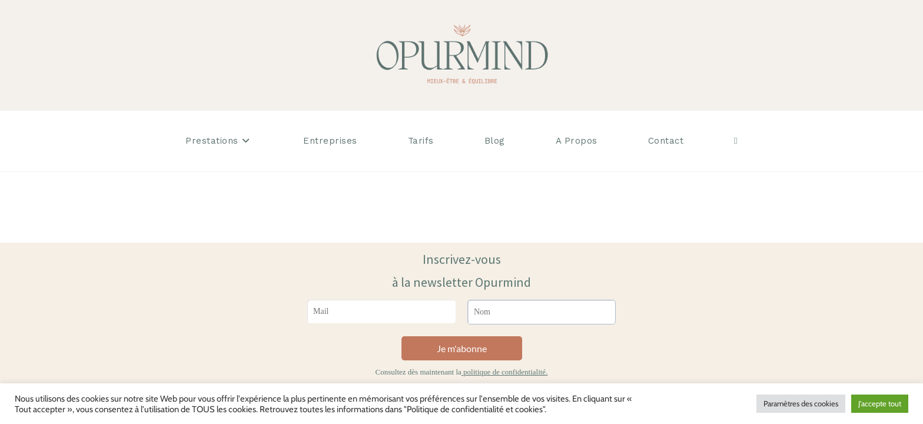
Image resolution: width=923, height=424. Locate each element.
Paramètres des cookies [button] (800, 403)
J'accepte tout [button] (879, 403)
